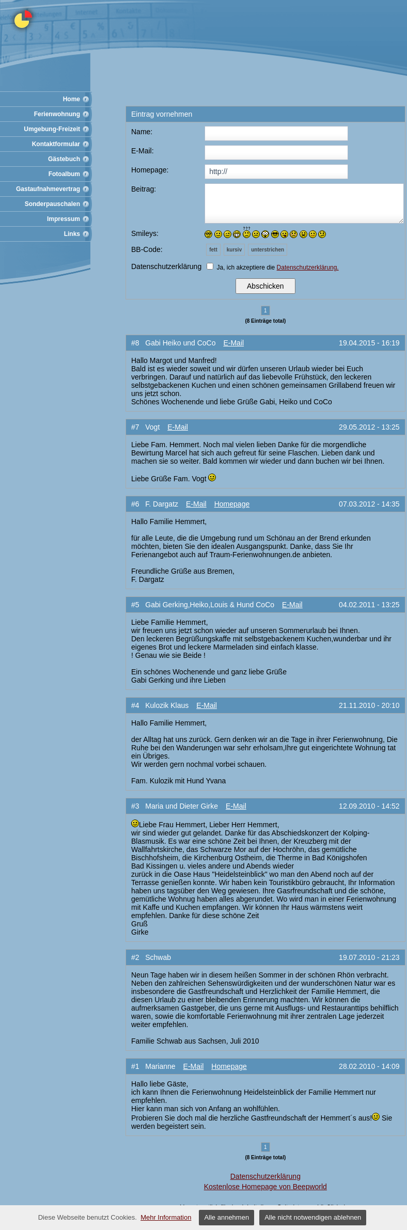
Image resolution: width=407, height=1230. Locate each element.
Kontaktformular (56, 144)
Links (72, 234)
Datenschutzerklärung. (308, 267)
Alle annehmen (226, 1217)
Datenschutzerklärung (265, 1176)
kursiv (234, 250)
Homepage (232, 504)
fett (213, 250)
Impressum (63, 219)
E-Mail (233, 343)
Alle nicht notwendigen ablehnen (312, 1217)
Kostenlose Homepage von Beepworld (265, 1186)
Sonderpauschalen (52, 204)
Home (71, 99)
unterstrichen (267, 250)
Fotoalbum (64, 174)
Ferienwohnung (57, 114)
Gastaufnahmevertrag (48, 189)
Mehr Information (165, 1217)
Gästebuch (64, 159)
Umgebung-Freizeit (52, 129)
